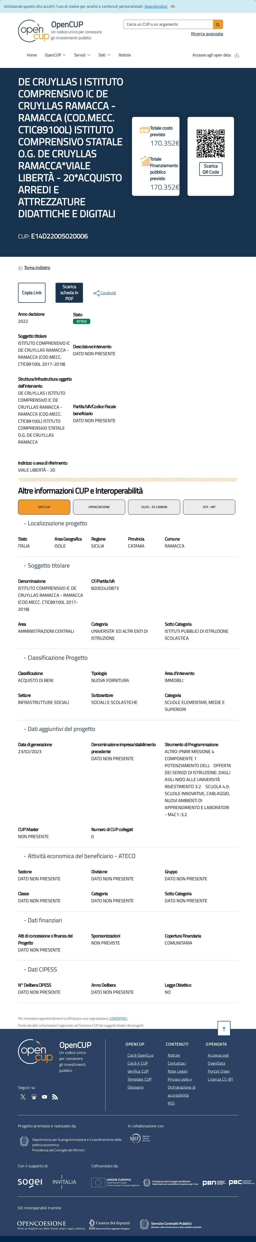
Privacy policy (180, 1079)
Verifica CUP (138, 1071)
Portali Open (219, 1071)
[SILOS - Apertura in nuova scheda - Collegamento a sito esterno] (110, 1224)
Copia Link (32, 292)
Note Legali (178, 1071)
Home (32, 55)
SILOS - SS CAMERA (154, 507)
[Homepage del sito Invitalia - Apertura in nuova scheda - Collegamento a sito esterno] (85, 1180)
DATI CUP (44, 507)
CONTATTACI (118, 1018)
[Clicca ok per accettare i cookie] (172, 6)
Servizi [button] (82, 55)
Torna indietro (37, 267)
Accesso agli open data (215, 55)
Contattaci (177, 1063)
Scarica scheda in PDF (69, 292)
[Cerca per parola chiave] (169, 24)
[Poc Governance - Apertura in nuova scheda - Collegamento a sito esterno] (212, 1179)
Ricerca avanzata (207, 33)
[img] (183, 371)
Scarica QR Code (210, 169)
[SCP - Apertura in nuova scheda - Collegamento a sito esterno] (178, 1224)
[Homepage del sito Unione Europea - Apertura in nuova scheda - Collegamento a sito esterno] (133, 1179)
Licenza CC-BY (220, 1079)
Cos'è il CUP (138, 1063)
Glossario (136, 1087)
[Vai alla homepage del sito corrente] (34, 30)
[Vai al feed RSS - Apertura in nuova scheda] (55, 1096)
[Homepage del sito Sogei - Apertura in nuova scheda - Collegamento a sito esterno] (35, 1180)
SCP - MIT (209, 507)
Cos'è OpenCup (141, 1055)
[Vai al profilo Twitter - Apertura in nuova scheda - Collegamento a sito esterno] (23, 1096)
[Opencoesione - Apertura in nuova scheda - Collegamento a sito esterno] (50, 1224)
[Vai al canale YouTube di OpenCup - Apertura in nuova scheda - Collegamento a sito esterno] (45, 1096)
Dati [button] (104, 55)
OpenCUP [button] (55, 55)
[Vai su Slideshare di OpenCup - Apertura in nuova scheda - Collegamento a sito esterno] (34, 1096)
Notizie (125, 55)
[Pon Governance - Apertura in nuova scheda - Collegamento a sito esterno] (232, 1179)
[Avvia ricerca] (218, 24)
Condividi (105, 293)
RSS (171, 1103)
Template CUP (140, 1079)
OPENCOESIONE (99, 507)
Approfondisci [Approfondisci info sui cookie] (156, 6)
